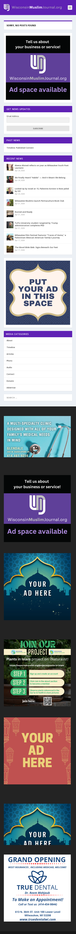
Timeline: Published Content (20, 147)
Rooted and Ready (23, 212)
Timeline (11, 347)
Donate (10, 381)
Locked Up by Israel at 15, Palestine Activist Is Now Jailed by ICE (42, 189)
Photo (9, 360)
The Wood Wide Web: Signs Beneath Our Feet (36, 247)
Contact (10, 374)
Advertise (11, 387)
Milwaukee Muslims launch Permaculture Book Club (39, 201)
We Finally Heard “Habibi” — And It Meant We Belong (40, 177)
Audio (9, 367)
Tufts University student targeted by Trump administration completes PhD (36, 224)
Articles (10, 354)
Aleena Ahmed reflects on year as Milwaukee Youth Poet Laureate (42, 166)
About (9, 340)
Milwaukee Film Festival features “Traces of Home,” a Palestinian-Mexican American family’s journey (40, 236)
